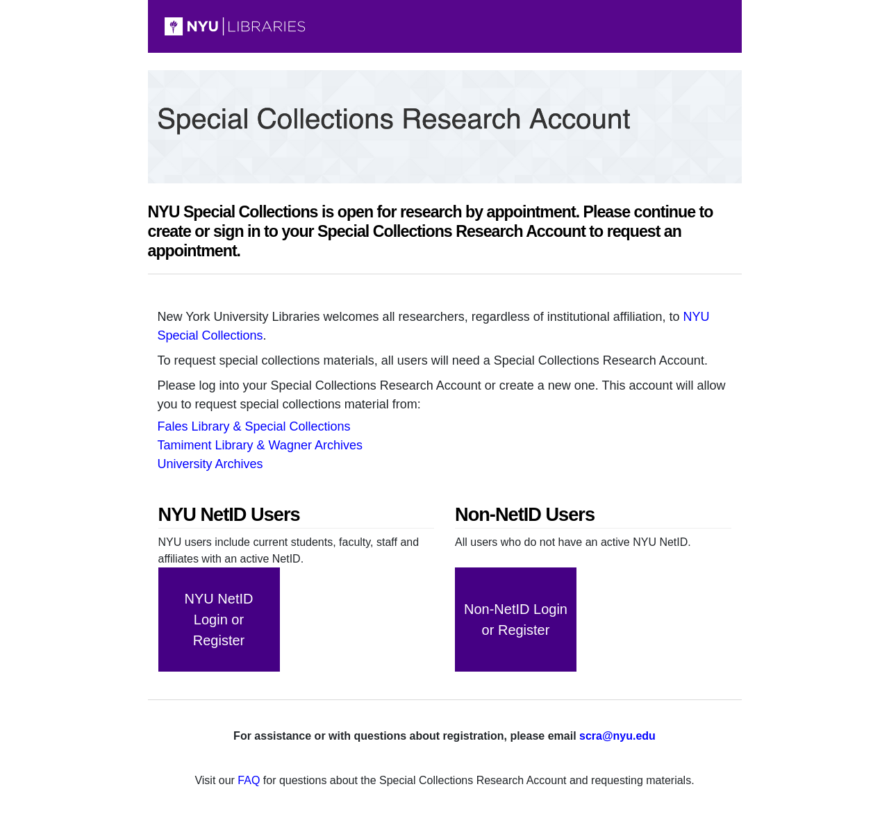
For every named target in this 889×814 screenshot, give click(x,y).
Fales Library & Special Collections (254, 426)
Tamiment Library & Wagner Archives (260, 445)
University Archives (210, 464)
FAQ (249, 780)
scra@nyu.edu (617, 736)
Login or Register (219, 619)
